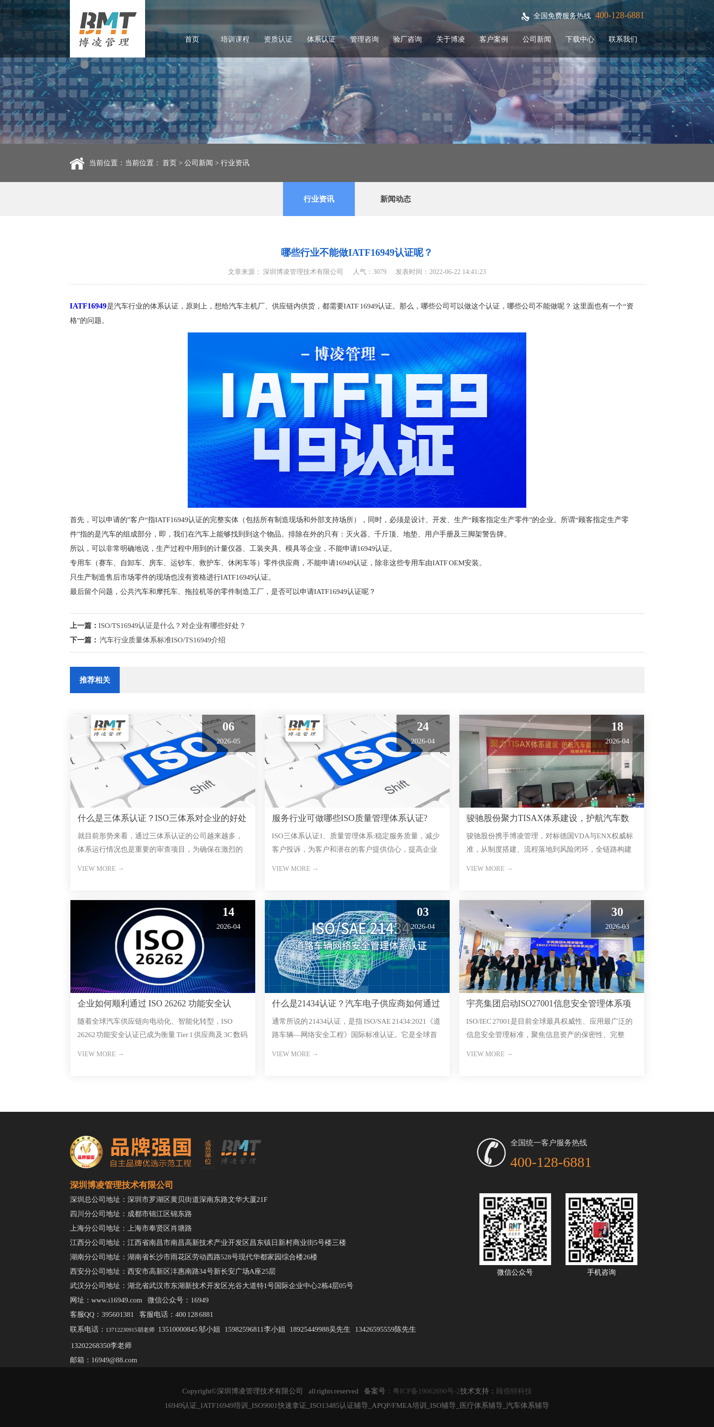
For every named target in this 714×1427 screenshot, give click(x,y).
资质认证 (278, 39)
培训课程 (235, 39)
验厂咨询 (407, 39)
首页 (192, 39)
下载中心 (580, 39)
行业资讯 (235, 163)
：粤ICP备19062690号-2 (422, 1391)
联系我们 (623, 39)
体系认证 (321, 39)
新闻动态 (395, 199)
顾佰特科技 (514, 1391)
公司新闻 (536, 39)
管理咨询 (364, 39)
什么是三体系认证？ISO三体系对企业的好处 (162, 818)
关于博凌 (450, 39)
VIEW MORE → (101, 868)
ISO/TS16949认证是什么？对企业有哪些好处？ (172, 625)
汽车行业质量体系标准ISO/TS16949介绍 (163, 640)
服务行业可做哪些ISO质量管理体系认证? (350, 818)
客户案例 (493, 39)
